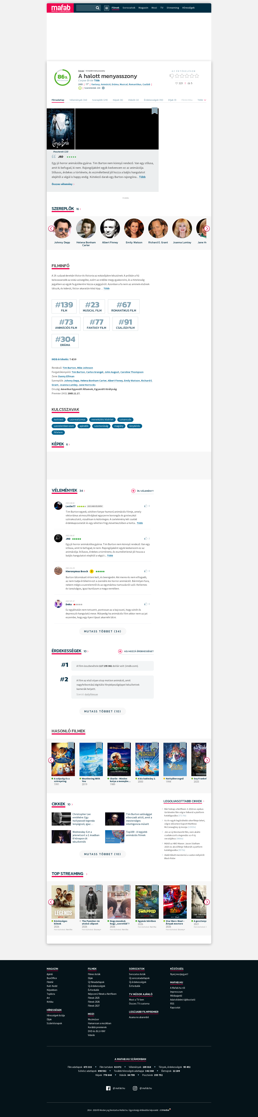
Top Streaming (67, 873)
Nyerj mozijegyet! (179, 974)
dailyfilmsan (91, 694)
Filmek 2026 (94, 1001)
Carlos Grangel (94, 372)
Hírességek (188, 7)
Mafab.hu (176, 982)
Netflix (69, 929)
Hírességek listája (56, 1015)
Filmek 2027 (94, 1005)
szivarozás (125, 419)
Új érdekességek (96, 986)
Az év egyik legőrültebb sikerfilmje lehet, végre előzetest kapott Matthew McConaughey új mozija (184, 824)
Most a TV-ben (136, 999)
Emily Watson (132, 380)
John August (111, 372)
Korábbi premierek (97, 1027)
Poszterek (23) (60, 151)
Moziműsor (93, 1019)
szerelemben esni (64, 425)
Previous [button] (51, 228)
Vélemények (64, 490)
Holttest (59, 419)
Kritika (50, 1001)
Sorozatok (129, 7)
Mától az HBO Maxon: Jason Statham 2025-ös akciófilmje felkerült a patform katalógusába (183, 847)
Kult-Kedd (52, 986)
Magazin (143, 7)
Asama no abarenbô (139, 1017)
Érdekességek (66, 650)
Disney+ (97, 929)
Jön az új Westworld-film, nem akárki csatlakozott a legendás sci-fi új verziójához (182, 835)
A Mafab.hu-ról (177, 987)
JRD (60, 157)
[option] (62, 233)
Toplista (51, 993)
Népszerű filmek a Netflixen (102, 993)
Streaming (173, 7)
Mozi (154, 7)
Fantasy (95, 84)
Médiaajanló (176, 995)
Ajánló (50, 974)
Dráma (115, 84)
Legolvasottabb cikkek (183, 801)
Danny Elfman (66, 376)
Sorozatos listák (137, 974)
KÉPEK (58, 444)
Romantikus (135, 84)
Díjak (49, 1019)
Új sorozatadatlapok (139, 978)
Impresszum (176, 991)
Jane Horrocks (87, 384)
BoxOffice (52, 978)
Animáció (106, 84)
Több (97, 80)
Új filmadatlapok (96, 982)
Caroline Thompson (131, 372)
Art (48, 997)
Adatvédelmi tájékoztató (182, 999)
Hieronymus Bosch (77, 571)
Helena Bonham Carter (93, 380)
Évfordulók (93, 989)
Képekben (52, 989)
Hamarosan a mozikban (99, 1023)
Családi (146, 84)
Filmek (115, 7)
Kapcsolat (175, 1007)
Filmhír (50, 982)
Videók (91, 1035)
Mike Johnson (85, 367)
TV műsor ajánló (141, 994)
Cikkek (58, 804)
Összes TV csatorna (139, 1003)
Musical (124, 84)
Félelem (58, 432)
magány (118, 425)
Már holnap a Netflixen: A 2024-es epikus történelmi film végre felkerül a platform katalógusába (184, 812)
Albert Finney (115, 380)
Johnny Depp (71, 380)
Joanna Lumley (68, 384)
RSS (172, 1003)
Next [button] (207, 228)
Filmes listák (94, 974)
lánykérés (134, 425)
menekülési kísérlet (102, 419)
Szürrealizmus (77, 419)
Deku (69, 604)
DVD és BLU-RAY (96, 1031)
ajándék (84, 425)
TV (161, 7)
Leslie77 (70, 506)
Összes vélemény (62, 184)
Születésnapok (54, 1023)
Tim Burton (78, 372)
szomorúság (101, 425)
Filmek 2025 (94, 997)
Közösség (176, 969)
